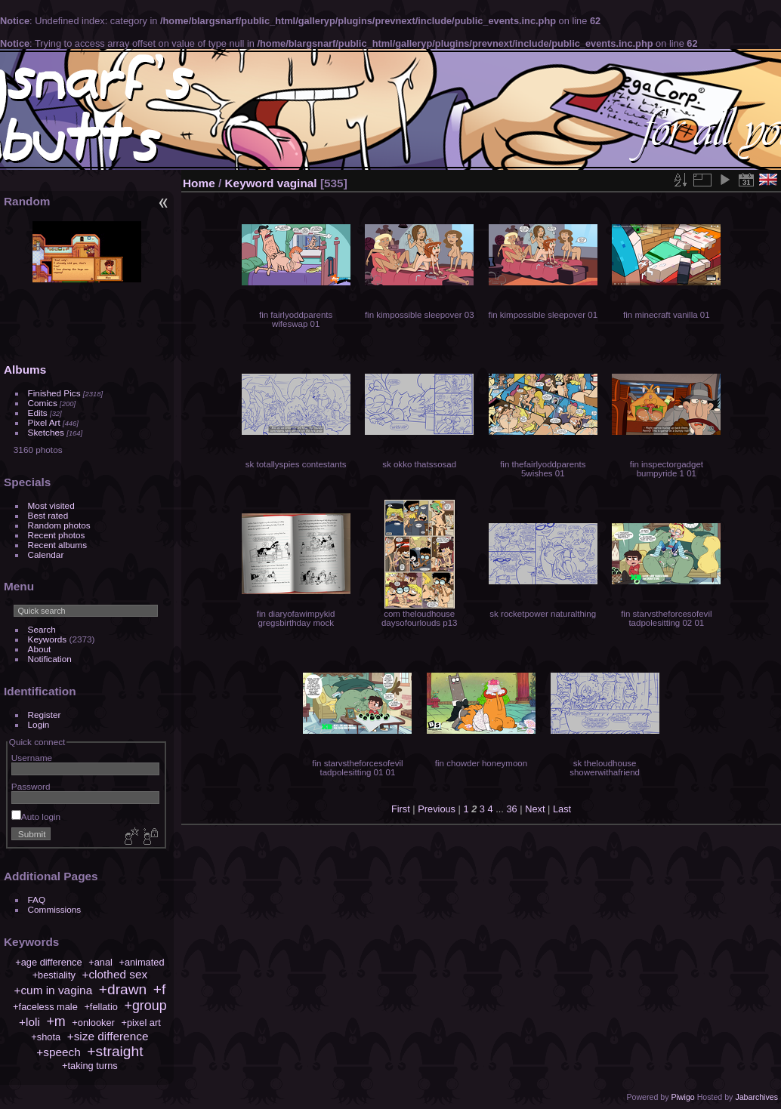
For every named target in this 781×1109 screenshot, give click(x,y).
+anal (100, 962)
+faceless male (45, 1006)
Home (199, 183)
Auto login (35, 816)
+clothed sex (114, 974)
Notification (50, 659)
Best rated (48, 515)
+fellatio (100, 1006)
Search (42, 629)
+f (159, 989)
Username (31, 757)
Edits (38, 412)
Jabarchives (756, 1096)
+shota (45, 1037)
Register (44, 714)
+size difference (108, 1036)
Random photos (59, 525)
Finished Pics (54, 393)
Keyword (249, 183)
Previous (436, 809)
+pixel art (140, 1022)
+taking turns (90, 1065)
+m (55, 1021)
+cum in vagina (53, 990)
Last (562, 809)
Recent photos (56, 535)
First (400, 809)
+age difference (48, 962)
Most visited (51, 505)
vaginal (297, 183)
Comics (42, 403)
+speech (58, 1052)
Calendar (46, 554)
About (39, 649)
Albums (25, 369)
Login (39, 724)
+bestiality (54, 975)
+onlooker (93, 1022)
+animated (141, 962)
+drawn (123, 989)
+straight (115, 1051)
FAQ (37, 899)
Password (31, 786)
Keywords (47, 639)
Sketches (46, 432)
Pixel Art (44, 422)
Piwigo (682, 1096)
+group (145, 1005)
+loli (29, 1021)
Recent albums (57, 545)
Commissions (55, 909)
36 (511, 809)
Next (535, 809)
